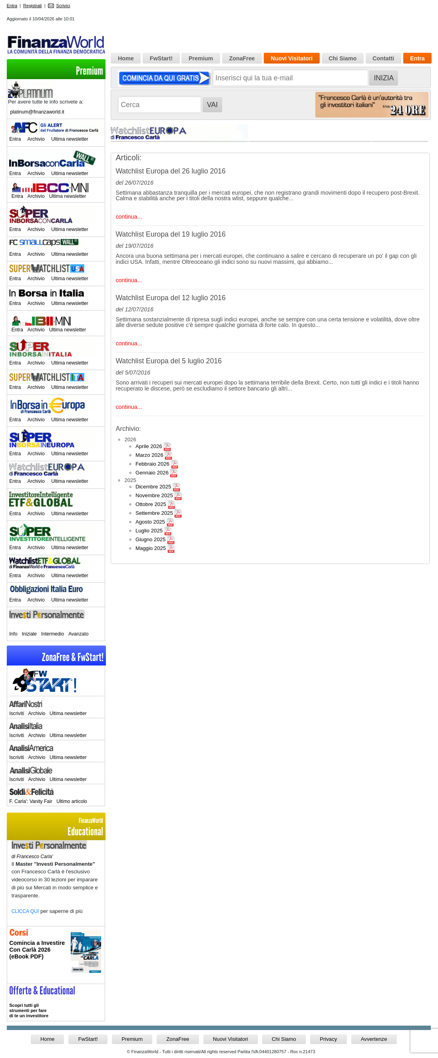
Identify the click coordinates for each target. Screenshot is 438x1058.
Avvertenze (374, 1039)
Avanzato (78, 634)
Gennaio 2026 (152, 473)
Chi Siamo (342, 58)
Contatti (383, 58)
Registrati (32, 5)
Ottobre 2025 (150, 504)
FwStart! (161, 58)
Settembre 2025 (154, 513)
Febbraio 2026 (152, 464)
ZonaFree (242, 58)
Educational (56, 827)
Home (126, 58)
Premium (89, 71)
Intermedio (52, 634)
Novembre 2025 (154, 495)
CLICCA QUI (25, 911)
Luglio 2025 (149, 531)
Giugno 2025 (150, 539)
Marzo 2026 (149, 455)
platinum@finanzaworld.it (37, 112)
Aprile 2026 (148, 446)
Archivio (36, 139)
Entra (12, 5)
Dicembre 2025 (153, 487)
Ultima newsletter (69, 139)
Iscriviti (16, 713)
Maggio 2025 (150, 548)
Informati (56, 955)
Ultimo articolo (71, 801)
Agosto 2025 (150, 522)
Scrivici (59, 5)
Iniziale (29, 634)
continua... (128, 216)
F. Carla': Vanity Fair (30, 801)
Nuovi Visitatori (292, 58)
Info (13, 634)
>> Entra (56, 1002)
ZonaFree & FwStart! (73, 657)
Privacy (328, 1039)
